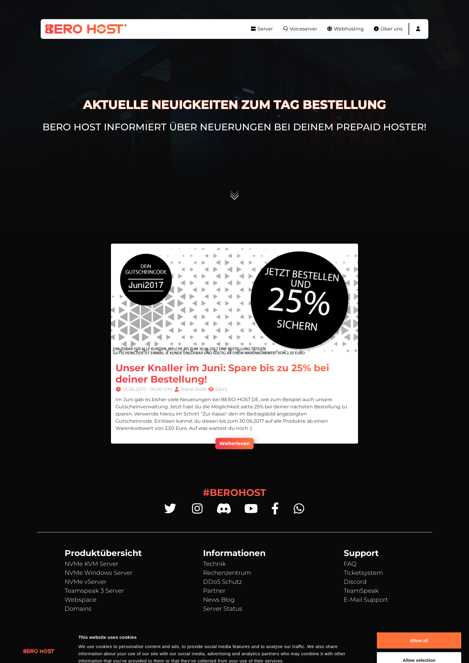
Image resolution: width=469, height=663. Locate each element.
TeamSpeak (361, 590)
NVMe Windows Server (99, 572)
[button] (418, 29)
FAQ (350, 563)
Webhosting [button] (345, 29)
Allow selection (419, 627)
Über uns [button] (388, 29)
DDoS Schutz (222, 581)
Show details (314, 647)
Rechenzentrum (227, 572)
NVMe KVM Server (91, 563)
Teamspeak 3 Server (94, 590)
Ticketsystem (363, 572)
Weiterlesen (234, 443)
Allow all (419, 607)
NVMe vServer (85, 581)
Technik (214, 563)
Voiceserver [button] (299, 29)
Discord (355, 581)
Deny (419, 647)
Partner (214, 590)
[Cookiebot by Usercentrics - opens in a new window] (39, 651)
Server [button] (261, 29)
